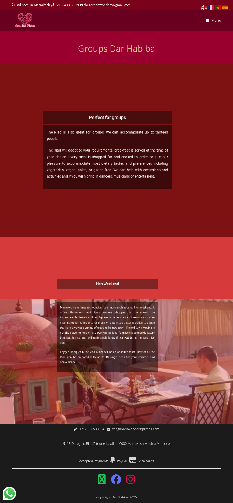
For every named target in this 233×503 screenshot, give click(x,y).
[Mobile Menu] (213, 20)
